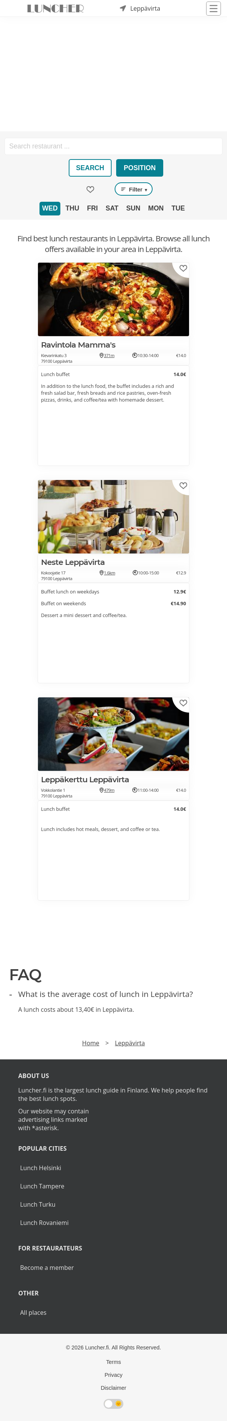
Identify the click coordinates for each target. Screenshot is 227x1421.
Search (90, 168)
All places (33, 1312)
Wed (50, 208)
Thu (72, 208)
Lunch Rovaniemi (44, 1222)
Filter (133, 189)
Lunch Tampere (42, 1186)
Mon (156, 208)
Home (90, 1043)
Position (140, 168)
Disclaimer (113, 1388)
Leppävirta (130, 1043)
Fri (92, 208)
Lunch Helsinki (40, 1168)
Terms (113, 1362)
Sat (112, 208)
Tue (178, 208)
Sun (133, 208)
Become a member (47, 1267)
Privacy (113, 1375)
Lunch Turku (37, 1204)
